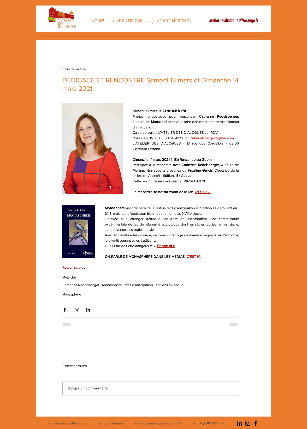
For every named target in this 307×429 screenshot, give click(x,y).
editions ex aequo (169, 285)
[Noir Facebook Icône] (256, 423)
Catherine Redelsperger (80, 285)
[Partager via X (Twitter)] (76, 309)
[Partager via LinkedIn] (88, 309)
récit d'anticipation (139, 285)
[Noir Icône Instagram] (247, 423)
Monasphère (112, 285)
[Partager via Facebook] (64, 309)
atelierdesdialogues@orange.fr (233, 20)
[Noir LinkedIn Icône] (239, 423)
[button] (110, 423)
